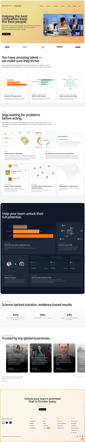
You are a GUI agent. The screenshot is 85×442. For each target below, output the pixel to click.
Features (56, 6)
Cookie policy (73, 425)
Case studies (45, 425)
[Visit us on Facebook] (77, 436)
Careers (46, 428)
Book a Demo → (6, 34)
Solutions (49, 6)
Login (80, 6)
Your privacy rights (74, 428)
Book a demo (42, 409)
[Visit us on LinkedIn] (82, 436)
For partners (32, 425)
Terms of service (74, 421)
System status (60, 425)
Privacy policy (73, 423)
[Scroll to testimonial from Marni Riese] (77, 376)
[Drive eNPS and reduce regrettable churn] (29, 238)
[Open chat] (82, 439)
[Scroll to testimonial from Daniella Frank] (76, 376)
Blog (44, 421)
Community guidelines (61, 423)
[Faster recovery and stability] (70, 87)
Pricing (69, 6)
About (44, 423)
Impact (63, 6)
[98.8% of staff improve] (42, 87)
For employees (32, 421)
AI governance (74, 432)
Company (75, 6)
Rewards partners (60, 428)
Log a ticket (59, 421)
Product (42, 6)
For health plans (33, 428)
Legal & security (74, 430)
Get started (5, 381)
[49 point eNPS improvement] (15, 87)
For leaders (32, 423)
